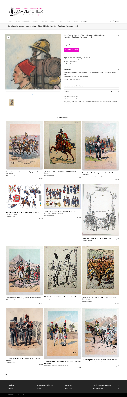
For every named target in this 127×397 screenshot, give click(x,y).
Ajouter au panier (72, 49)
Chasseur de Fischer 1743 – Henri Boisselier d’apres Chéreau (60, 172)
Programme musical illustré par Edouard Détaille (97, 238)
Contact (38, 388)
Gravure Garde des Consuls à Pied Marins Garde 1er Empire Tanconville (62, 362)
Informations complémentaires (73, 86)
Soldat (100, 101)
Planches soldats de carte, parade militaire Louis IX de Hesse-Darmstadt (22, 213)
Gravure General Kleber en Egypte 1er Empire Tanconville (23, 298)
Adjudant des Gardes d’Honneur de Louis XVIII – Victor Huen (62, 297)
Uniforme (71, 102)
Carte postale (72, 98)
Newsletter (11, 385)
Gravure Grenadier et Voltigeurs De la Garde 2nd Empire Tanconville (99, 173)
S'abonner (106, 4)
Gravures (27, 175)
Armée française (70, 101)
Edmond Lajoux (85, 101)
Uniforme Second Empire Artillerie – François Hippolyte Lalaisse (23, 359)
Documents (79, 98)
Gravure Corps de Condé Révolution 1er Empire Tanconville (100, 360)
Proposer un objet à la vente (44, 385)
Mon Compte (69, 385)
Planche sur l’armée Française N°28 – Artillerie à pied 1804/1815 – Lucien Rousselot (60, 212)
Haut (116, 394)
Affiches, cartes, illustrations (12, 175)
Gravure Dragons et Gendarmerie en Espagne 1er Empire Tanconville (23, 173)
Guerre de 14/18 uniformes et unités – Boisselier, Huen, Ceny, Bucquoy (99, 298)
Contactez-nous (74, 96)
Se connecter (115, 4)
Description (67, 69)
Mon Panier (68, 388)
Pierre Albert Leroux (94, 101)
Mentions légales (98, 388)
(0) (116, 21)
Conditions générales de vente (102, 385)
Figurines (14, 216)
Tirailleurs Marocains (107, 101)
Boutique (10, 388)
